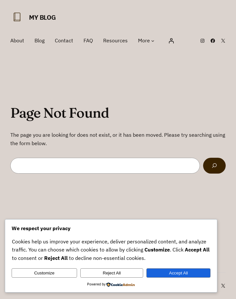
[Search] (214, 166)
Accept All (178, 273)
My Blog (42, 17)
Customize (44, 273)
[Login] (171, 40)
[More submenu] (152, 40)
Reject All (112, 273)
